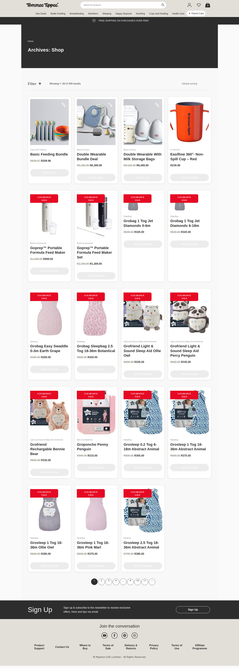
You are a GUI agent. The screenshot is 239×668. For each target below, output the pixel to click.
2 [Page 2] (101, 580)
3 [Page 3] (108, 580)
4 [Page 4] (116, 580)
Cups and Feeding (158, 13)
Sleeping (106, 13)
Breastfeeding (77, 13)
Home (31, 41)
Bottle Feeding (58, 13)
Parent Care (197, 13)
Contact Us (62, 649)
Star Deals (41, 13)
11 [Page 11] (144, 580)
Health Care (178, 13)
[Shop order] (194, 84)
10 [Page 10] (137, 580)
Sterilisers (93, 13)
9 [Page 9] (130, 580)
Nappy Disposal (124, 13)
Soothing (140, 13)
